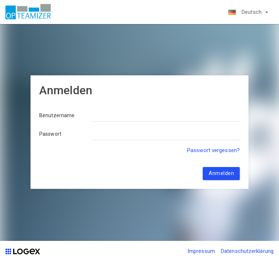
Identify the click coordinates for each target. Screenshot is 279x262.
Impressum (201, 251)
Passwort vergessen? (213, 150)
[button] (248, 12)
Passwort (50, 134)
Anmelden (221, 173)
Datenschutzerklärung (247, 251)
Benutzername (56, 115)
